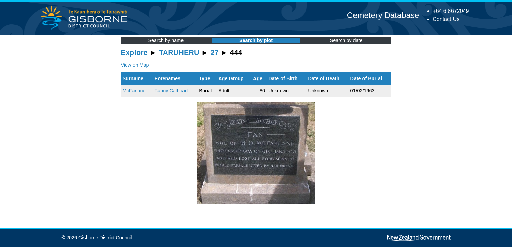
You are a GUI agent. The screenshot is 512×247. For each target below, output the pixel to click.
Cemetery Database (383, 15)
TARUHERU (179, 52)
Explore (134, 52)
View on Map (135, 65)
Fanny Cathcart (171, 90)
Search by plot (256, 40)
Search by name (166, 40)
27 (215, 52)
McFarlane (134, 90)
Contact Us (446, 19)
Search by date (346, 40)
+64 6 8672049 (451, 11)
